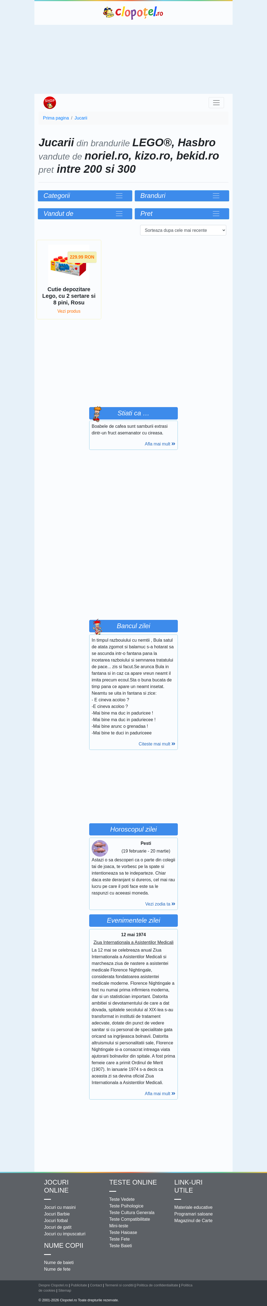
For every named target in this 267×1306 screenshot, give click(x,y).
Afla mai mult (160, 444)
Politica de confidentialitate (157, 1285)
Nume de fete (57, 1269)
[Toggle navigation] (216, 102)
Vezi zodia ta (160, 904)
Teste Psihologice (126, 1206)
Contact (96, 1285)
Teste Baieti (120, 1245)
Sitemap (64, 1290)
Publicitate (79, 1285)
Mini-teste (118, 1225)
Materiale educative (193, 1207)
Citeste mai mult (157, 744)
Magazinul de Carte (193, 1220)
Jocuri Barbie (57, 1214)
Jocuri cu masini (60, 1207)
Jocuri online (56, 1186)
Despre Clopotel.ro (53, 1285)
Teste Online (133, 1182)
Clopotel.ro (133, 13)
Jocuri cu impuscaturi (64, 1233)
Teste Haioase (123, 1232)
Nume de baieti (59, 1262)
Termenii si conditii (119, 1285)
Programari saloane (193, 1214)
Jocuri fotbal (56, 1220)
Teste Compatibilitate (129, 1219)
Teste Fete (119, 1239)
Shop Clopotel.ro (49, 102)
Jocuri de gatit (58, 1227)
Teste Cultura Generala (132, 1212)
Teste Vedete (122, 1199)
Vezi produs (69, 311)
